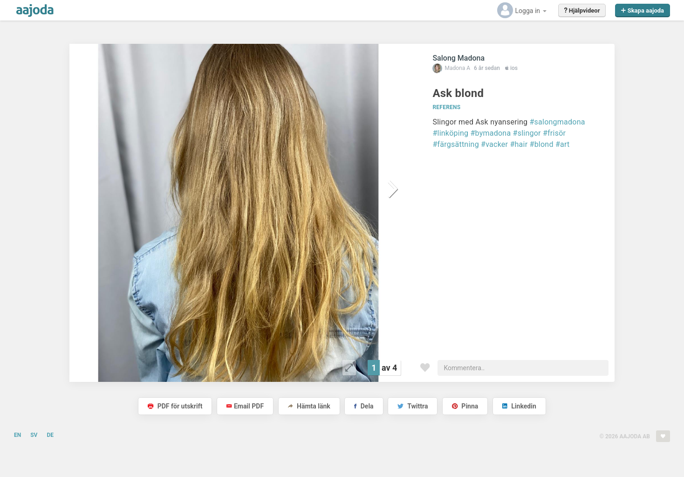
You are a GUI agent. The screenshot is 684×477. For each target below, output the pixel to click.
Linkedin (519, 406)
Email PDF (245, 406)
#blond (542, 144)
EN (17, 435)
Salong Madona (458, 58)
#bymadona (490, 133)
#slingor (527, 133)
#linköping (450, 133)
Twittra (412, 406)
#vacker (494, 144)
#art (562, 144)
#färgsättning (455, 144)
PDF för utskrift (175, 406)
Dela (363, 406)
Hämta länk (309, 406)
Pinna (465, 406)
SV (33, 435)
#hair (518, 144)
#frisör (554, 133)
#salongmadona (557, 122)
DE (50, 435)
